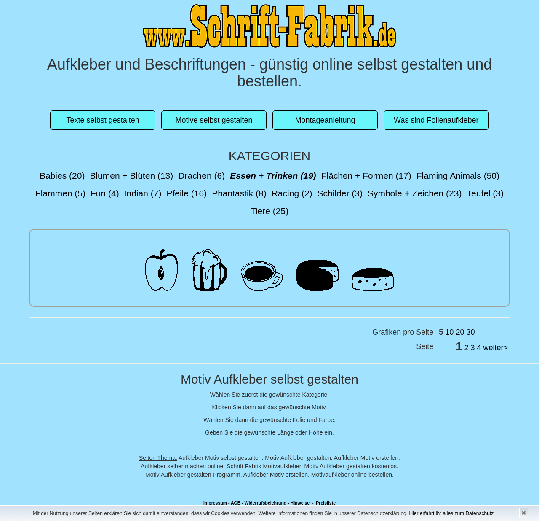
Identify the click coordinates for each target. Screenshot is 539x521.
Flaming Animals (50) (457, 175)
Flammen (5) (60, 193)
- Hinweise (299, 502)
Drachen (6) (201, 175)
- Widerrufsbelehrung (264, 502)
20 (460, 332)
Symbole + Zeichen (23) (415, 193)
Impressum (215, 502)
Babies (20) (62, 175)
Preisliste (326, 502)
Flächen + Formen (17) (366, 175)
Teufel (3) (485, 193)
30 (470, 332)
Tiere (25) (269, 211)
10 (449, 332)
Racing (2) (292, 193)
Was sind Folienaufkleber (436, 120)
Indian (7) (143, 193)
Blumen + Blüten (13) (131, 175)
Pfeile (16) (186, 193)
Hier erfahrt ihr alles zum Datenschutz (451, 513)
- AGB (234, 502)
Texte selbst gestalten (103, 120)
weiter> (495, 348)
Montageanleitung (325, 120)
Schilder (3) (340, 193)
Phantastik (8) (239, 193)
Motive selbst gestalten (214, 120)
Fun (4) (105, 193)
